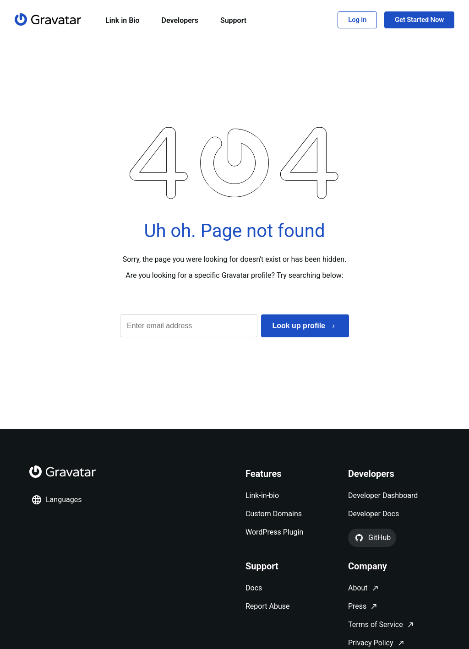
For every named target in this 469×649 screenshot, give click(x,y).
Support (233, 20)
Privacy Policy (370, 642)
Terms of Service (375, 624)
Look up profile (298, 326)
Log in (357, 20)
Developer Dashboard (383, 495)
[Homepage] (48, 19)
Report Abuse (267, 606)
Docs (253, 588)
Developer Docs (373, 513)
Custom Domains (273, 513)
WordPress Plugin (274, 532)
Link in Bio (122, 20)
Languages (56, 499)
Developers (180, 20)
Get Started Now (419, 20)
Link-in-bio (262, 495)
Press (357, 606)
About (358, 588)
